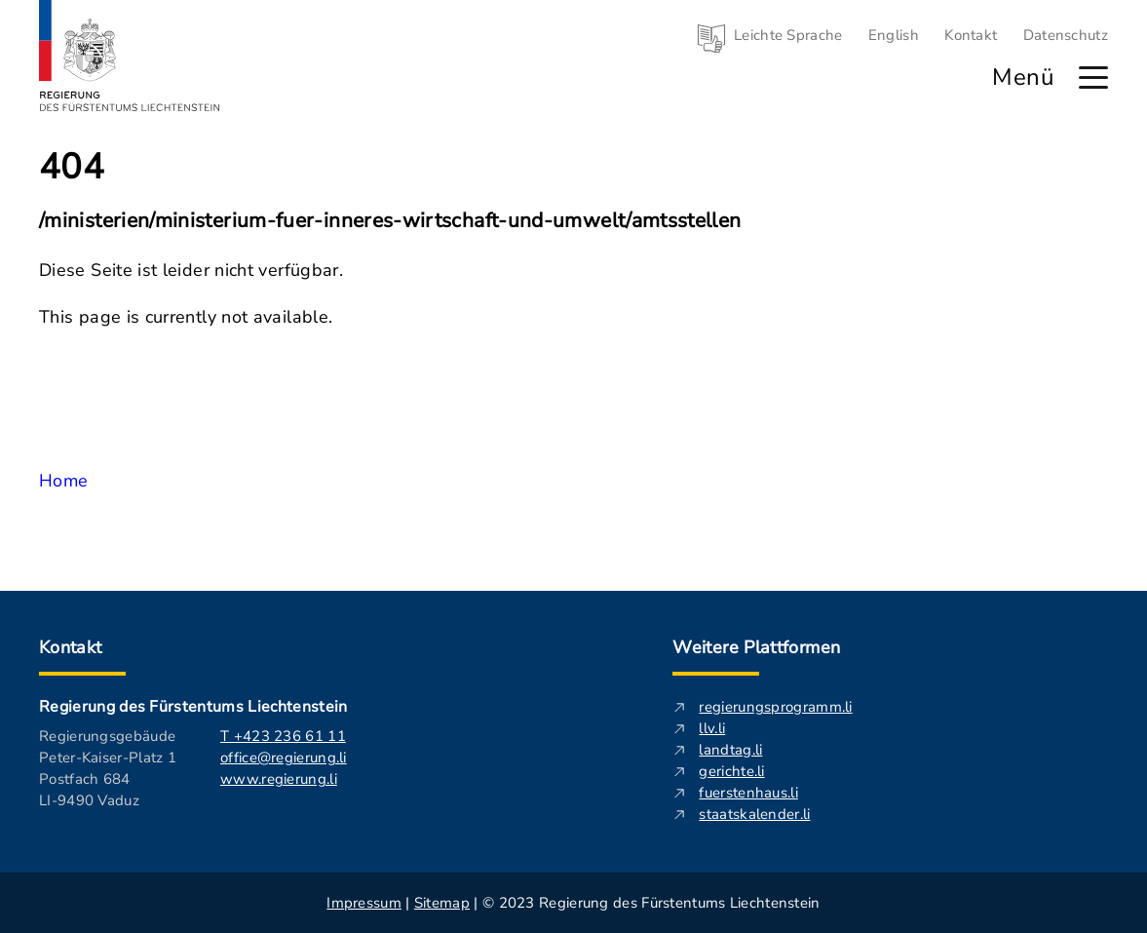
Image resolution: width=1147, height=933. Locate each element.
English (893, 35)
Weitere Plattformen (756, 647)
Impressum (363, 903)
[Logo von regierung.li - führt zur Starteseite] (129, 55)
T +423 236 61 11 (283, 736)
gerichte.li (731, 771)
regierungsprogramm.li (775, 707)
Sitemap (442, 903)
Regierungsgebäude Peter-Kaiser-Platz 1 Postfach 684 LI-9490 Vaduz (107, 768)
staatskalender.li (754, 814)
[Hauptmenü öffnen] (1093, 77)
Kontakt (970, 35)
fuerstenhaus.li (748, 792)
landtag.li (730, 749)
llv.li (712, 728)
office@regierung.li (283, 757)
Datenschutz (1065, 35)
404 (71, 167)
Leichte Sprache (788, 35)
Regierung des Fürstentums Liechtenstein (193, 707)
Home (63, 480)
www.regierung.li (278, 779)
